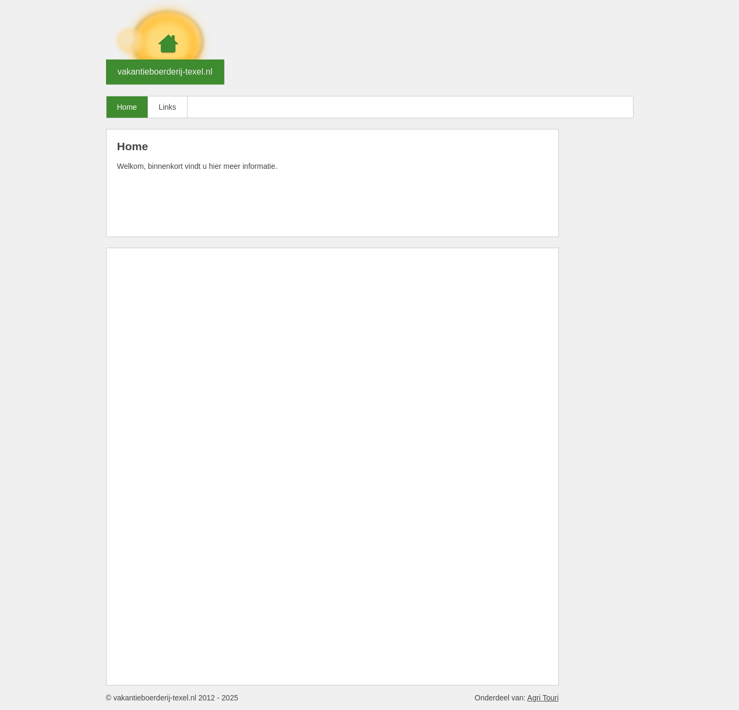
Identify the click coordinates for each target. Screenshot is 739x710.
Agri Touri (543, 697)
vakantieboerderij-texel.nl (165, 71)
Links (167, 107)
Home (127, 107)
